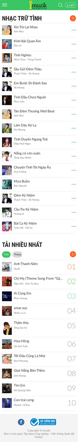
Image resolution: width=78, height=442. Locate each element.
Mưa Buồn (22, 181)
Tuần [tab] (6, 254)
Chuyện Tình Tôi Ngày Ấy (32, 167)
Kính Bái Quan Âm (27, 41)
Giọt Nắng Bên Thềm (29, 370)
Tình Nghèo (22, 55)
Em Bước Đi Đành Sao (30, 83)
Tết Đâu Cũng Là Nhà (29, 356)
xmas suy (20, 308)
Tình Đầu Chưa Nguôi (30, 97)
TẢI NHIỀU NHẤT (22, 244)
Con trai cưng (24, 400)
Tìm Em (19, 385)
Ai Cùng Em (22, 293)
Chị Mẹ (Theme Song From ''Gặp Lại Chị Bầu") (38, 278)
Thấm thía (21, 323)
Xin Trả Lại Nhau (26, 27)
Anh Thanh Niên (26, 264)
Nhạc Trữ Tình (22, 18)
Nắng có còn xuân (27, 153)
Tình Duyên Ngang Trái (31, 139)
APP (70, 5)
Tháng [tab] (17, 254)
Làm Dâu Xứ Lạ (25, 125)
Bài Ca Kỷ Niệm (25, 223)
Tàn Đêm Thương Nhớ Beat (34, 111)
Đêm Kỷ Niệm (24, 195)
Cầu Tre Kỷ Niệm (26, 209)
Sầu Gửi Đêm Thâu (27, 69)
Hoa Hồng (21, 341)
